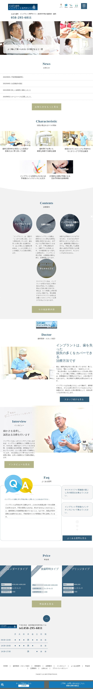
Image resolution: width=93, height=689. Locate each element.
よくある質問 (75, 666)
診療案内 (49, 666)
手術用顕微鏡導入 (17, 77)
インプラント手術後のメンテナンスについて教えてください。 (77, 510)
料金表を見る (47, 604)
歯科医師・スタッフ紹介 (21, 666)
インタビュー (61, 666)
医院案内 (38, 666)
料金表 (87, 666)
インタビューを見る (19, 464)
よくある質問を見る (77, 538)
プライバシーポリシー (60, 668)
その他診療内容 (46, 309)
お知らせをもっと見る (47, 107)
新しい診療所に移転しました (21, 90)
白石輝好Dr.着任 (16, 83)
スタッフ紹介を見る (74, 399)
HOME (5, 666)
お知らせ (45, 668)
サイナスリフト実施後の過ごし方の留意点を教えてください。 (77, 492)
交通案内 (33, 668)
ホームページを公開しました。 (21, 96)
